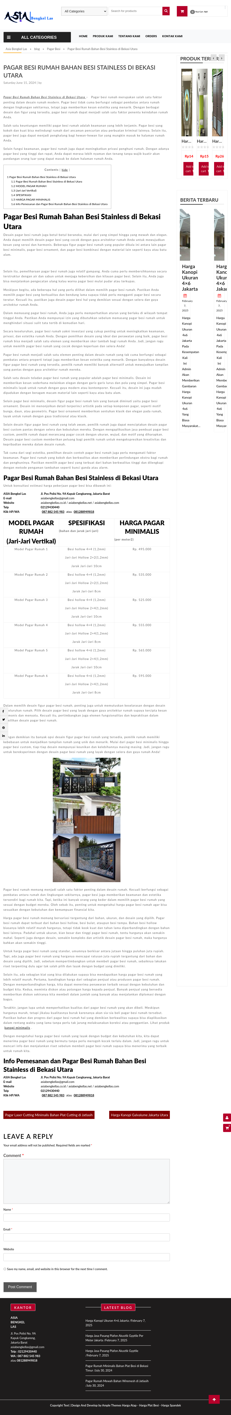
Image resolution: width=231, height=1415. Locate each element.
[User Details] (227, 1118)
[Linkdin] (3, 735)
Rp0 (205, 12)
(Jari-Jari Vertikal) (24, 190)
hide (65, 169)
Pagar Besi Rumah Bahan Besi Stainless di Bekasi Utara (41, 177)
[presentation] (214, 58)
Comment (13, 1155)
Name (8, 1209)
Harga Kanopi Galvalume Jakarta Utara (139, 1115)
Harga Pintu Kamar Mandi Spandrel (217, 141)
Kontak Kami (172, 36)
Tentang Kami (129, 36)
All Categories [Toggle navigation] (32, 37)
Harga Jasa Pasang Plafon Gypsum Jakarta (202, 141)
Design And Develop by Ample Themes (96, 1405)
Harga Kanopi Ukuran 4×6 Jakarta (190, 277)
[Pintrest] (3, 727)
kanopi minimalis (17, 1027)
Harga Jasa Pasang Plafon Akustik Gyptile (111, 1351)
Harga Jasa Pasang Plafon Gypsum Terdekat (187, 141)
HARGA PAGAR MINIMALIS (30, 199)
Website (8, 1249)
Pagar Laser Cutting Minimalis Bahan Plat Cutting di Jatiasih (49, 1115)
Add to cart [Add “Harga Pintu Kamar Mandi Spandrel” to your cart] (220, 169)
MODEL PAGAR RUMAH (29, 186)
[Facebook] (3, 711)
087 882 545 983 (29, 1356)
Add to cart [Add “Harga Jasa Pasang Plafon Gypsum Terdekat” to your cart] (190, 169)
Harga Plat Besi (149, 1405)
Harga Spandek (171, 1405)
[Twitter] (3, 719)
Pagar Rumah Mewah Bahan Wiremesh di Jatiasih (117, 1381)
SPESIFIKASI (21, 195)
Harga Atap (129, 1405)
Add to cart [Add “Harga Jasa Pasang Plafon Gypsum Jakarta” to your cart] (205, 169)
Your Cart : (199, 12)
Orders (151, 36)
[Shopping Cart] (227, 1128)
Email (7, 1229)
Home (83, 36)
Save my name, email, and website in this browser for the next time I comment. (57, 1269)
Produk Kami (103, 36)
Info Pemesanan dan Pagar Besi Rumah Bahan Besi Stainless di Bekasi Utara (59, 204)
